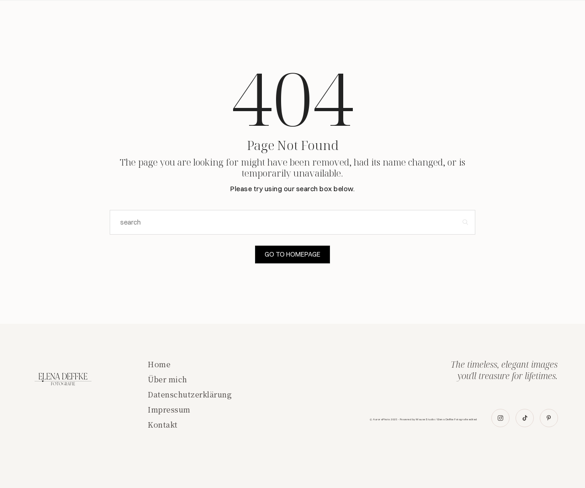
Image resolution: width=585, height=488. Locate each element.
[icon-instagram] (501, 418)
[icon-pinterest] (549, 418)
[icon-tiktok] (525, 418)
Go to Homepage (293, 254)
